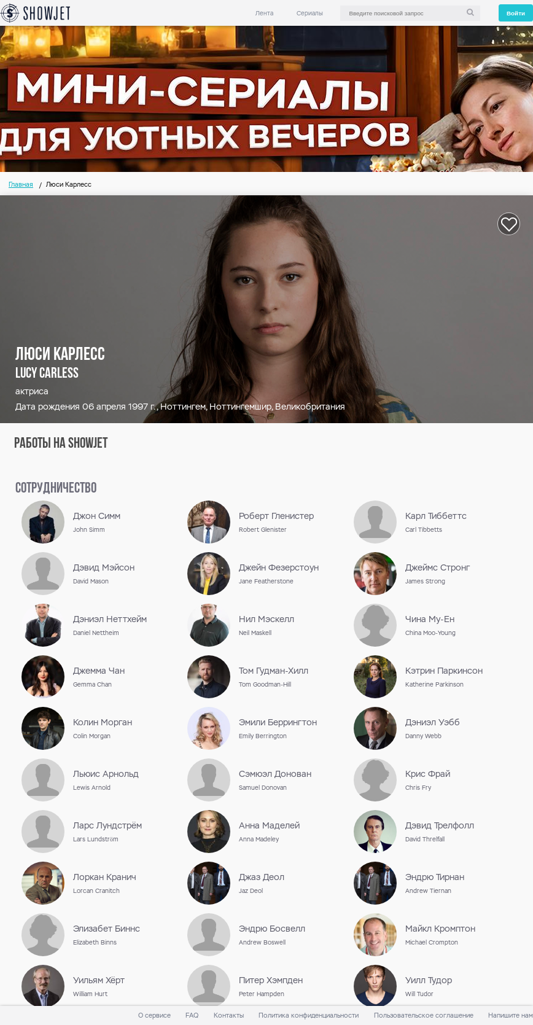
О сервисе (154, 1015)
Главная (21, 185)
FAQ (191, 1015)
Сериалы (310, 13)
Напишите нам (510, 1015)
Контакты (229, 1015)
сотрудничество (55, 488)
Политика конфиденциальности (309, 1015)
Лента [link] (264, 13)
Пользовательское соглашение (423, 1015)
